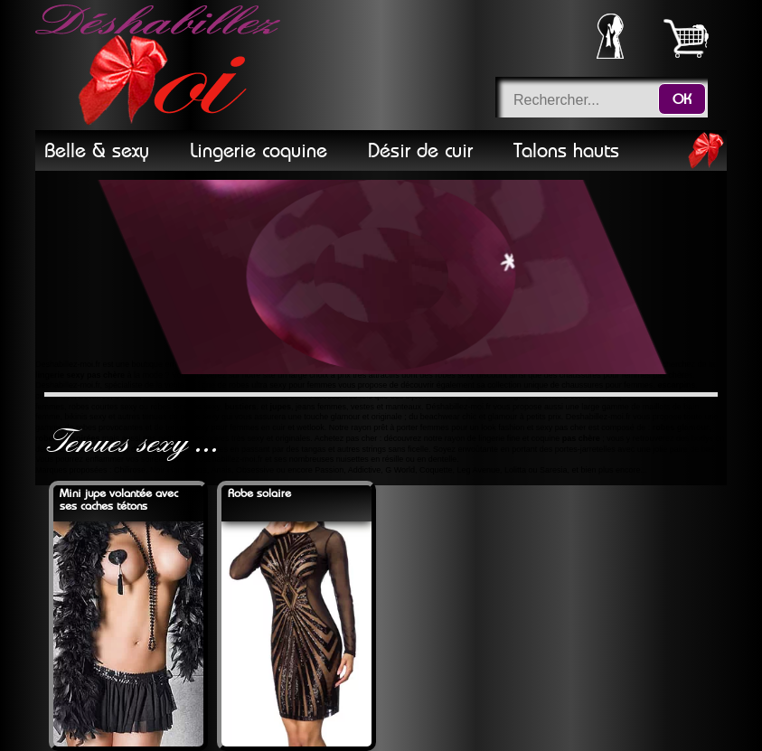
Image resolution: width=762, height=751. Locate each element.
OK (682, 99)
